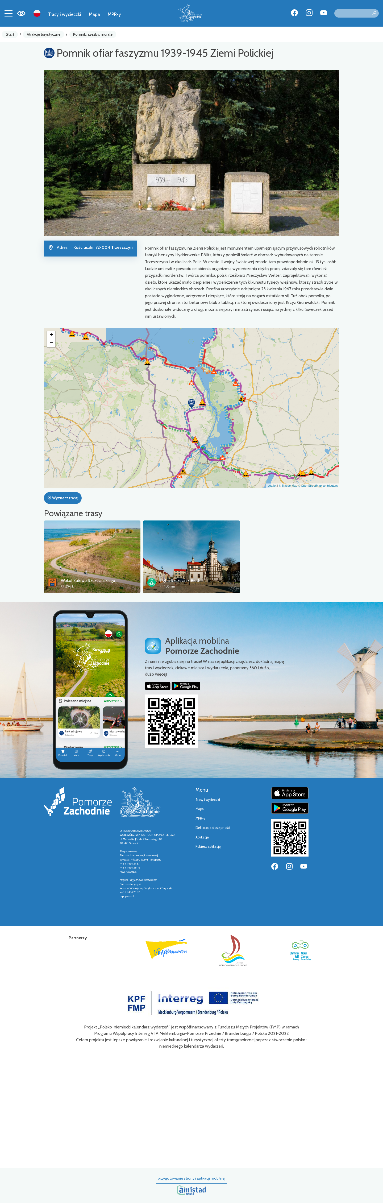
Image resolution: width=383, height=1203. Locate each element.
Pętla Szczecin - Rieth (180, 580)
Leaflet (272, 485)
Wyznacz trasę (63, 497)
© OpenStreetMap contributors (318, 485)
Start (10, 34)
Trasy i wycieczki (64, 14)
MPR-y (114, 14)
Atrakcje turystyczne (43, 34)
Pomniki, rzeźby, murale (93, 34)
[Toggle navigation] (8, 13)
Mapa (94, 14)
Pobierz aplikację (208, 847)
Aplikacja (202, 837)
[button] (191, 403)
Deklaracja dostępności (212, 828)
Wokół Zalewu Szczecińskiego (88, 580)
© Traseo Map (288, 485)
